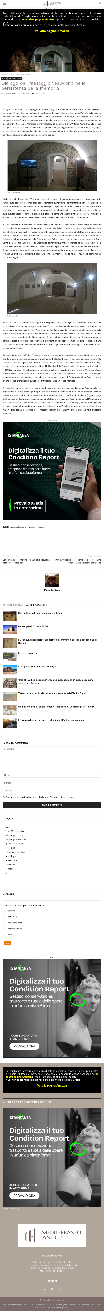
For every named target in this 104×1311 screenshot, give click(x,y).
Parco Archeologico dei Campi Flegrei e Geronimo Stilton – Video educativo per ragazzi (78, 561)
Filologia (11, 847)
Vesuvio (41, 527)
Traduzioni (9, 868)
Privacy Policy (58, 1300)
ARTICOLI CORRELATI (13, 605)
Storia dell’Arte (10, 860)
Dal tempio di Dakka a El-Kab (33, 626)
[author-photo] (52, 580)
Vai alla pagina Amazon (52, 31)
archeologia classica (18, 527)
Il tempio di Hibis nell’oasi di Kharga (37, 666)
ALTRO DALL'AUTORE (36, 605)
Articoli (11, 74)
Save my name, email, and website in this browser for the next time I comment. (40, 797)
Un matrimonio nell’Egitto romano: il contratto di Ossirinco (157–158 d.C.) (57, 706)
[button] (4, 4)
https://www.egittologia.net (52, 1270)
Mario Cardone (10, 93)
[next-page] (9, 733)
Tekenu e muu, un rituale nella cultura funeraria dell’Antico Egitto (52, 693)
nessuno (11, 910)
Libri (6, 873)
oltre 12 (11, 934)
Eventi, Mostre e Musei (14, 831)
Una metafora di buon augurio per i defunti (40, 613)
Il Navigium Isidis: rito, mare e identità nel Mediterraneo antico (51, 720)
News (7, 827)
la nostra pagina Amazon (38, 19)
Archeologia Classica (25, 74)
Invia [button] (8, 943)
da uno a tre (13, 916)
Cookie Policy (45, 1300)
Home (3, 74)
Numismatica (10, 864)
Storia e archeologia (16, 852)
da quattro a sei (15, 922)
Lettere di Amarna (27, 653)
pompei (32, 527)
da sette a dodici (15, 928)
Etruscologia (10, 856)
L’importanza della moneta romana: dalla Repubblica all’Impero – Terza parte (26, 561)
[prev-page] (4, 733)
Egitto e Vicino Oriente (14, 843)
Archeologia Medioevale (15, 839)
